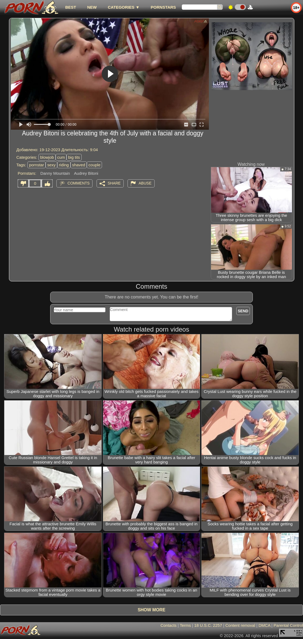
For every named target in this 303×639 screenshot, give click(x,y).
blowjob (47, 157)
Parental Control (288, 625)
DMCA (264, 625)
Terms (185, 625)
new (92, 7)
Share (114, 183)
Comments (79, 183)
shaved (78, 165)
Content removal (240, 625)
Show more (151, 610)
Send (243, 311)
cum (61, 157)
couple (94, 165)
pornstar (36, 165)
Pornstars (163, 7)
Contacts (169, 625)
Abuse (145, 183)
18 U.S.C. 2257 (208, 625)
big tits (74, 157)
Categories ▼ (123, 7)
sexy (51, 165)
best (70, 7)
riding (64, 165)
